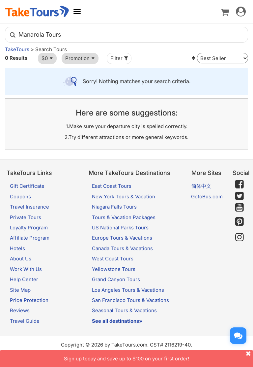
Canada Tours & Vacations (122, 248)
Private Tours (25, 217)
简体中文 (201, 186)
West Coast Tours (112, 258)
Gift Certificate (27, 186)
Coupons (20, 196)
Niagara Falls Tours (114, 207)
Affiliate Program (29, 238)
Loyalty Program (29, 227)
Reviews (20, 310)
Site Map (20, 290)
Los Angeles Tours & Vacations (128, 290)
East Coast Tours (111, 186)
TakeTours (17, 49)
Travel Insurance (29, 207)
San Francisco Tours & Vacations (130, 300)
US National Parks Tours (120, 227)
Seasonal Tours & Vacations (124, 310)
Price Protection (29, 300)
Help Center (24, 279)
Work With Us (26, 269)
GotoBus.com (207, 196)
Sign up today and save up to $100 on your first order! (158, 356)
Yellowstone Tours (113, 269)
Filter (119, 58)
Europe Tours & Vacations (122, 238)
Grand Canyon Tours (116, 279)
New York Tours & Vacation (123, 196)
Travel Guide (25, 321)
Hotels (17, 248)
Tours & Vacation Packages (123, 217)
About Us (20, 258)
